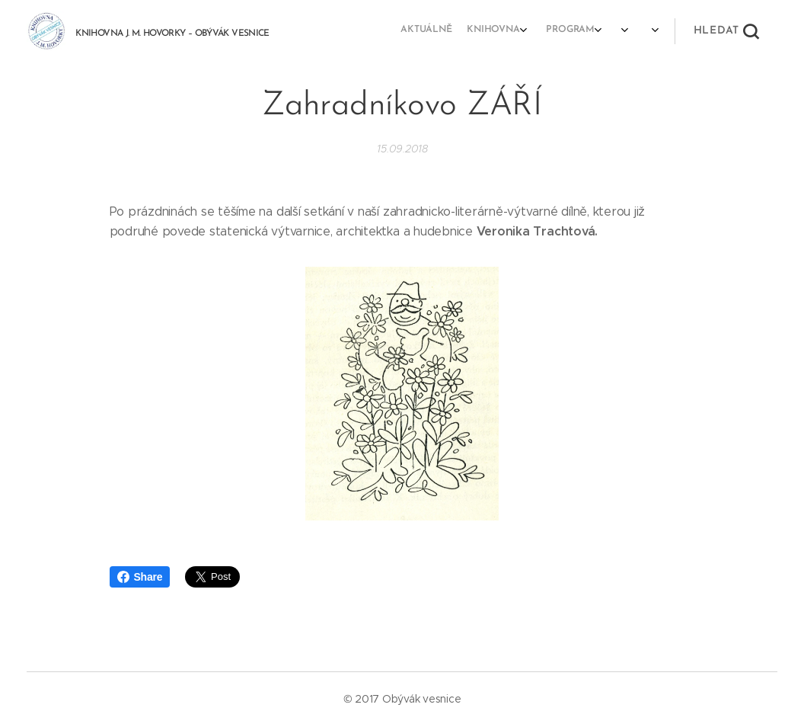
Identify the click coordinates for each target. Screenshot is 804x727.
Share (140, 577)
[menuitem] (554, 31)
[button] (726, 31)
